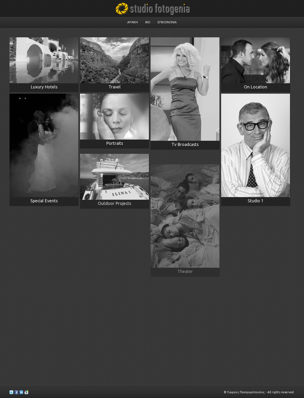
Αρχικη (132, 22)
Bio (147, 22)
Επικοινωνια (167, 22)
